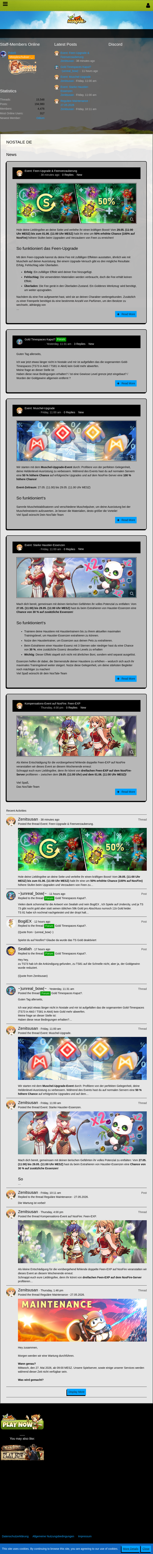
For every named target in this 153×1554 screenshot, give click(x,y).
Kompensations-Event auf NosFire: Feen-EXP (53, 703)
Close (145, 1548)
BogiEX (25, 921)
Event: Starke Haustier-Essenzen (45, 545)
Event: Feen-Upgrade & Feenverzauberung (51, 170)
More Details (131, 1548)
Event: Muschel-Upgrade (76, 76)
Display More (77, 1391)
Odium (40, 118)
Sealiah (25, 949)
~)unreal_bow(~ (70, 71)
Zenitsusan (67, 60)
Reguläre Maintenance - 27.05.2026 (66, 1196)
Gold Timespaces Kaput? (76, 66)
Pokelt (12, 52)
